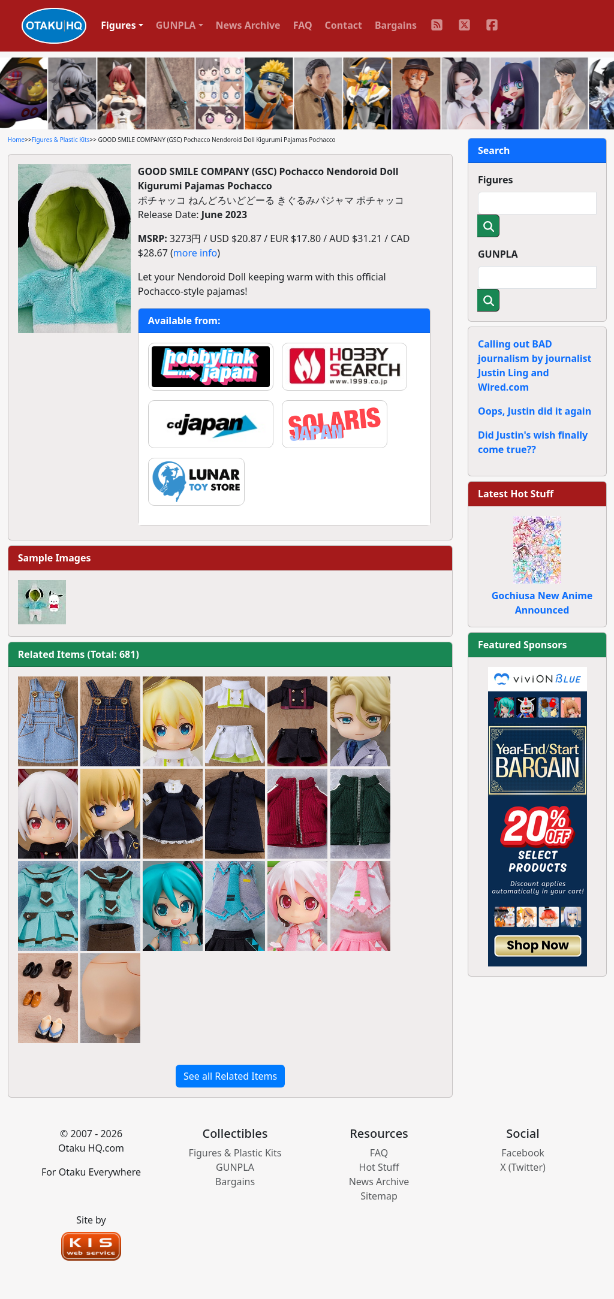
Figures (495, 179)
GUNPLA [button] (176, 25)
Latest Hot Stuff (515, 493)
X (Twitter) (523, 1167)
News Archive (248, 25)
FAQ (302, 25)
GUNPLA (498, 254)
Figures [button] (118, 25)
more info (195, 252)
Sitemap (379, 1196)
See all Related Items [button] (230, 1076)
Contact (343, 25)
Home (16, 139)
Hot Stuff (379, 1167)
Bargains (396, 25)
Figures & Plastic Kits (61, 139)
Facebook (522, 1152)
